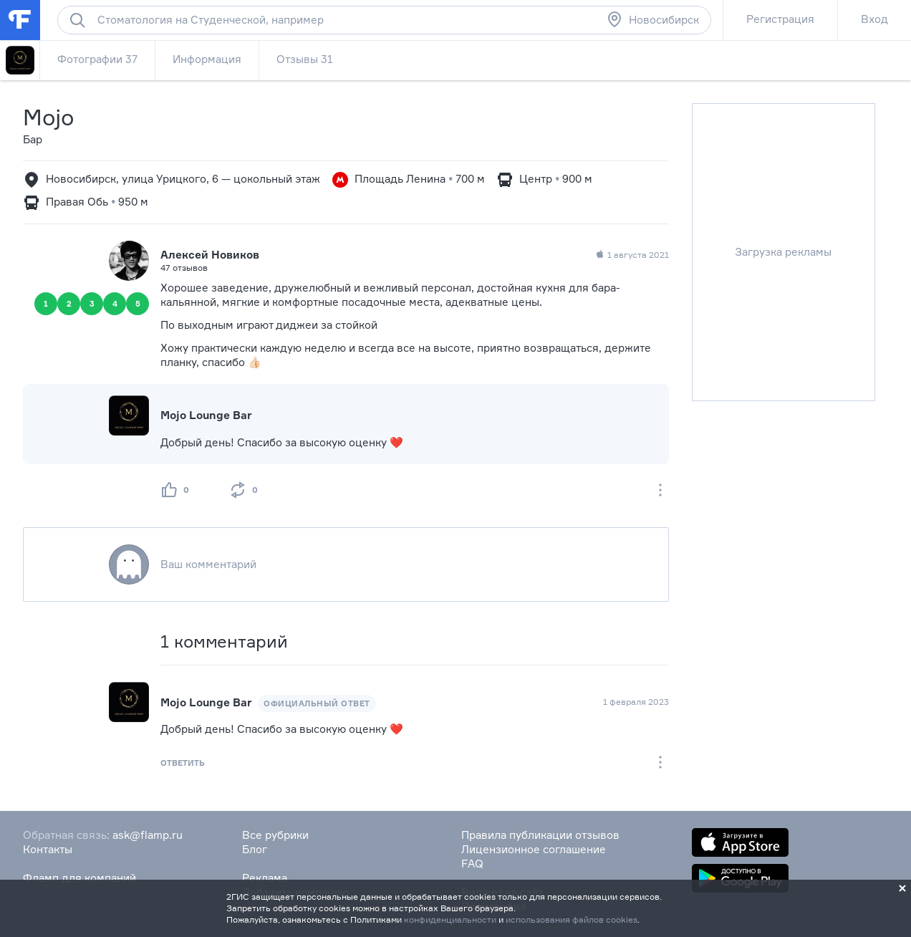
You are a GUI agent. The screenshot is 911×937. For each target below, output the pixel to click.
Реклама (264, 878)
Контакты (47, 849)
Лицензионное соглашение (533, 849)
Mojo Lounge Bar (206, 415)
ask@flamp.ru (147, 835)
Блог (254, 849)
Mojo (48, 117)
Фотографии (97, 59)
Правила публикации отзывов (540, 835)
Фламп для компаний (79, 878)
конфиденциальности (450, 919)
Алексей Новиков (209, 254)
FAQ (472, 863)
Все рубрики (275, 835)
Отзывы (304, 59)
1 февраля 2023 (636, 701)
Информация (207, 59)
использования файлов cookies (571, 919)
